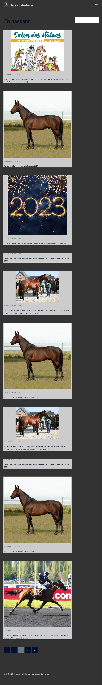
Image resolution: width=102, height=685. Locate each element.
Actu (18, 74)
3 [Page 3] (27, 650)
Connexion (45, 674)
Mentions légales (34, 674)
